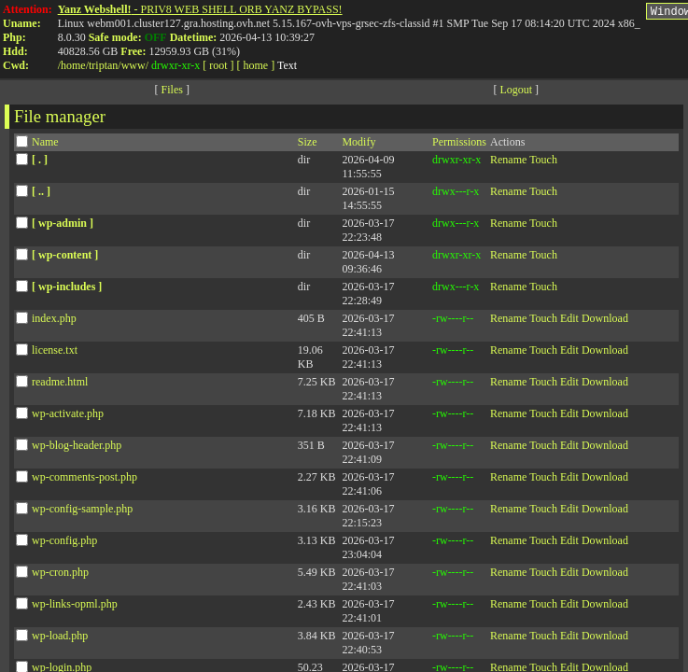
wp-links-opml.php (75, 606)
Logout (515, 92)
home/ (75, 65)
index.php (54, 321)
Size (307, 144)
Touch (543, 162)
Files (172, 92)
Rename (508, 162)
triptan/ (105, 65)
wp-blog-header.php (76, 448)
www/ (134, 65)
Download (605, 321)
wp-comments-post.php (84, 479)
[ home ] (256, 65)
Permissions (459, 144)
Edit (569, 321)
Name (45, 144)
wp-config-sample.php (82, 511)
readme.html (60, 384)
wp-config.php (64, 543)
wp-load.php (60, 638)
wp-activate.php (68, 416)
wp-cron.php (60, 574)
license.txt (54, 352)
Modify (358, 144)
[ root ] (218, 65)
